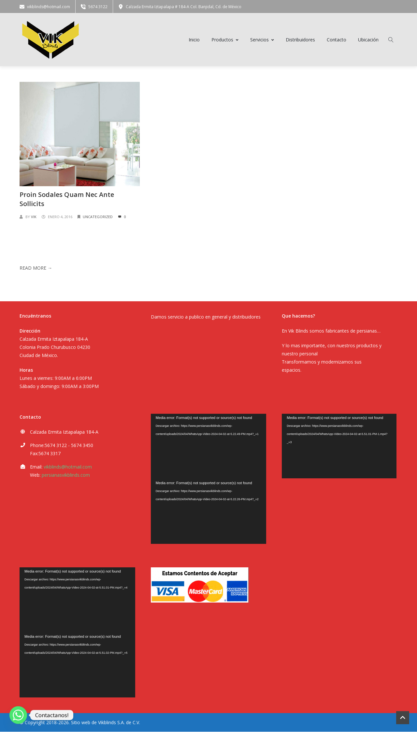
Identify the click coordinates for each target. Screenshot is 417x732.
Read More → (36, 269)
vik (33, 217)
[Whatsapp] (18, 715)
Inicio (194, 40)
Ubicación (368, 40)
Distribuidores (300, 40)
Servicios (262, 40)
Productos (224, 40)
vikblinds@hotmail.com (68, 467)
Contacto (336, 40)
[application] (208, 447)
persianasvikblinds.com (66, 475)
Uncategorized (98, 217)
